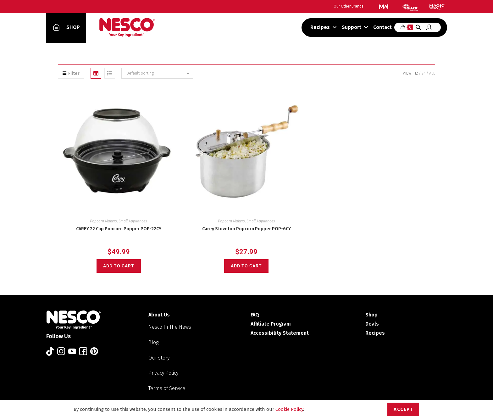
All (432, 73)
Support (355, 27)
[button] (418, 28)
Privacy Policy (163, 373)
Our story (158, 358)
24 (423, 73)
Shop (371, 315)
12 (416, 73)
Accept (403, 409)
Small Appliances (133, 221)
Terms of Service (166, 388)
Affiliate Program (271, 324)
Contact (382, 27)
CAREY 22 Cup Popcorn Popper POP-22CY (118, 229)
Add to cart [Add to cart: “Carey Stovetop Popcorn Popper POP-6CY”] (246, 265)
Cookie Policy (289, 409)
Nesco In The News (169, 327)
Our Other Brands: (349, 6)
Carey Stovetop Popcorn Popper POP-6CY (246, 229)
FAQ (255, 315)
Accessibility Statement (280, 333)
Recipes (323, 27)
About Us (159, 315)
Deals (372, 324)
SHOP (73, 27)
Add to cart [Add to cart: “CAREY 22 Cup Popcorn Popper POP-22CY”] (118, 265)
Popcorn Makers (103, 221)
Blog (153, 342)
